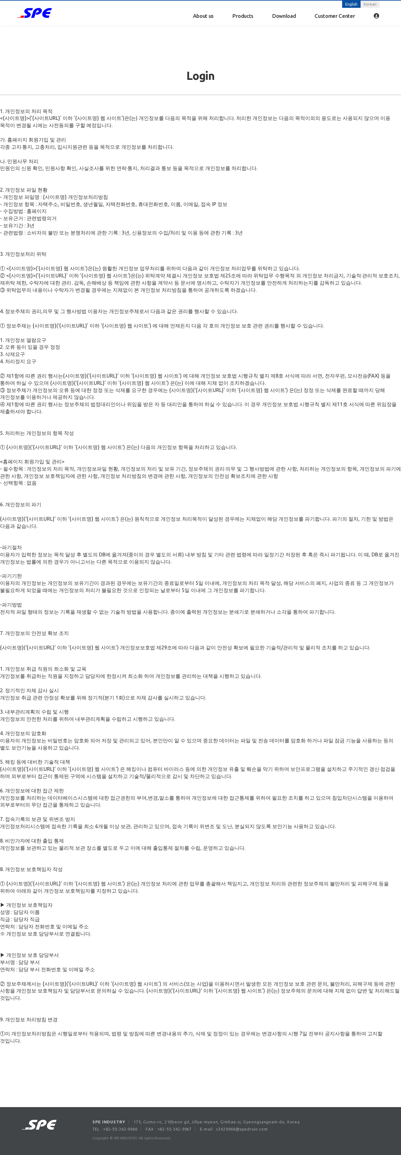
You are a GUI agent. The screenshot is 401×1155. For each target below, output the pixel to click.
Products (242, 16)
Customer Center (335, 16)
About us (203, 16)
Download (284, 16)
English (351, 4)
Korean (370, 4)
